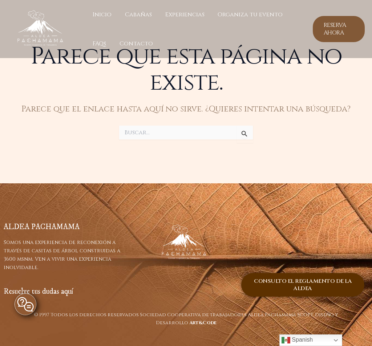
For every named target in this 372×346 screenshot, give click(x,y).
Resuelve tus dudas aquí (38, 291)
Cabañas (135, 15)
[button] (338, 29)
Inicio (101, 15)
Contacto (133, 44)
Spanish (297, 340)
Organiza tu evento (244, 15)
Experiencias (180, 15)
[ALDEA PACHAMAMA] (40, 29)
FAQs (98, 44)
